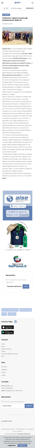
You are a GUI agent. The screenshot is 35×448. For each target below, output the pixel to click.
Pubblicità (4, 369)
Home (3, 344)
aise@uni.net (9, 386)
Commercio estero (10, 310)
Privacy (3, 372)
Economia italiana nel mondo (9, 353)
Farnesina (6, 14)
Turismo (12, 314)
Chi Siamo (4, 366)
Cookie (3, 375)
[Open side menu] (2, 3)
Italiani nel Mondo (6, 349)
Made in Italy (25, 310)
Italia (2, 356)
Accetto (22, 445)
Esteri (3, 346)
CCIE (4, 314)
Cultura (3, 351)
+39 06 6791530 (8, 388)
